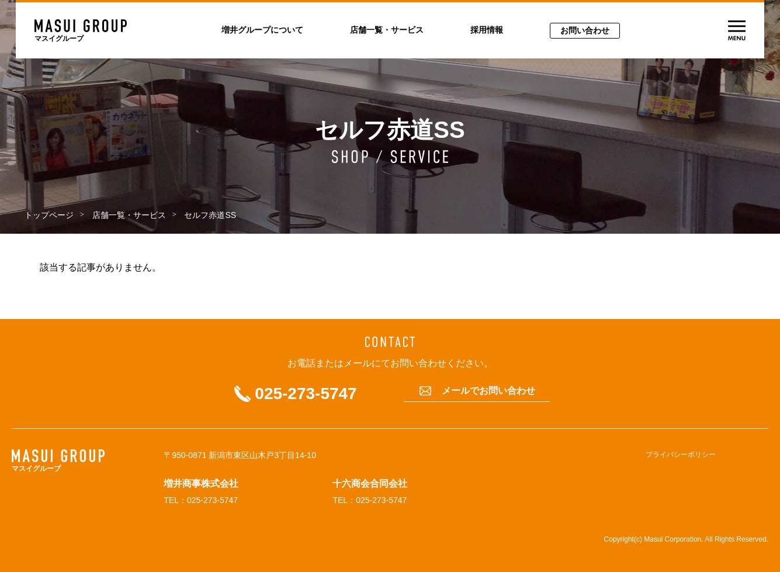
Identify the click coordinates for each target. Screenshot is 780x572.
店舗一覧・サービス (387, 29)
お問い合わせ (584, 30)
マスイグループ (59, 38)
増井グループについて (262, 29)
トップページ (49, 215)
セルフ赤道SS (210, 215)
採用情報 (486, 29)
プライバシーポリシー (681, 454)
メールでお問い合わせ (488, 391)
